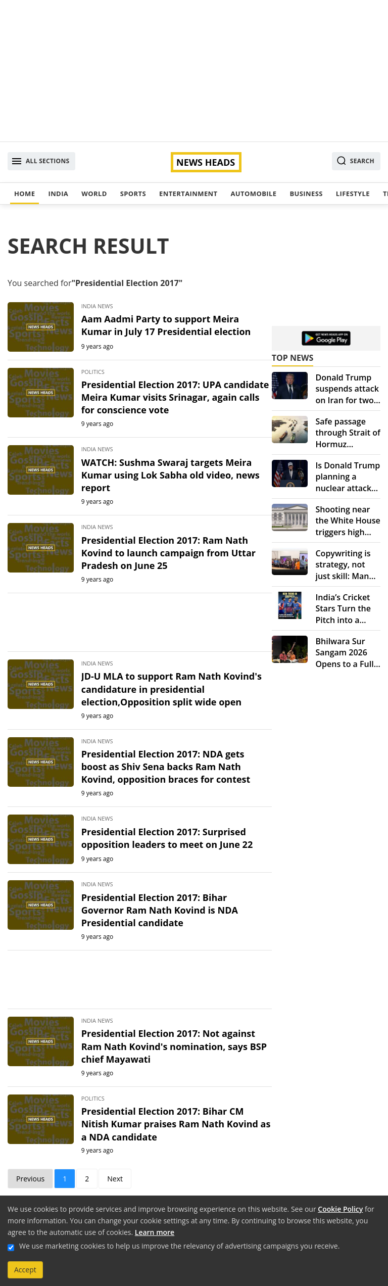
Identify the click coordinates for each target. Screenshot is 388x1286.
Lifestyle (353, 193)
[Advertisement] (194, 70)
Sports (133, 193)
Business (305, 193)
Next (115, 1178)
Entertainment (188, 193)
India (58, 193)
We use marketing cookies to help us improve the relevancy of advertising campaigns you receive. (179, 1246)
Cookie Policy (340, 1209)
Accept (25, 1269)
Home (24, 193)
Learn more (154, 1232)
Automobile (253, 193)
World (94, 193)
